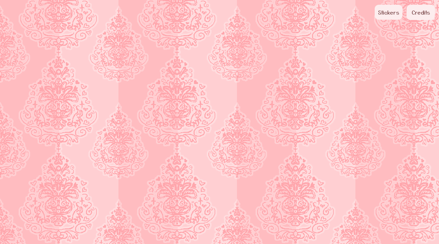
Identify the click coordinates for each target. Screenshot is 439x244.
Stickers (388, 12)
